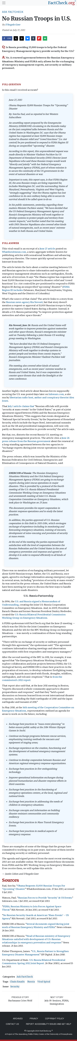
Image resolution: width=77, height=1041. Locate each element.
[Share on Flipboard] (39, 38)
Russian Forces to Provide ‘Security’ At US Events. (45, 897)
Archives (18, 1018)
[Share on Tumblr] (33, 38)
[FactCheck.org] (62, 3)
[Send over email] (45, 38)
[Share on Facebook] (7, 38)
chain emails (17, 981)
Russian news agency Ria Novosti (24, 302)
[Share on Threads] (21, 38)
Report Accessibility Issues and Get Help (48, 1024)
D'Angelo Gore (12, 24)
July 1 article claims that (21, 406)
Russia (31, 981)
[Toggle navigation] (4, 3)
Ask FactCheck (12, 12)
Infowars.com (56, 394)
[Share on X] (16, 38)
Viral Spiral (43, 981)
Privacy (34, 1018)
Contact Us (12, 1024)
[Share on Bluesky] (27, 38)
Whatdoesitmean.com (14, 252)
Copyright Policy (54, 1018)
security (14, 986)
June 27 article (47, 248)
